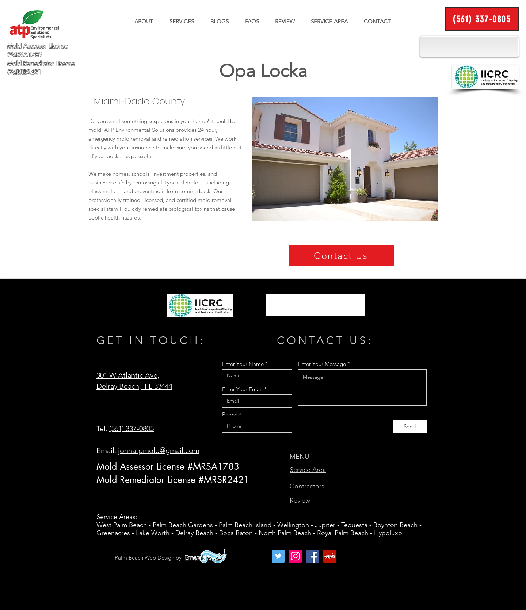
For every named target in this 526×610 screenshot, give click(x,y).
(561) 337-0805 (131, 428)
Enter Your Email (242, 389)
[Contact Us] (341, 255)
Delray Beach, (120, 386)
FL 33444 (158, 386)
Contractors (307, 486)
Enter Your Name (243, 364)
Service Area (308, 470)
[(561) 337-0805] (482, 19)
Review (300, 500)
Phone (229, 414)
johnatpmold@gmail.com (158, 450)
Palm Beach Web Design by (149, 557)
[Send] (410, 426)
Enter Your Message (322, 364)
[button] (181, 21)
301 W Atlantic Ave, (127, 375)
